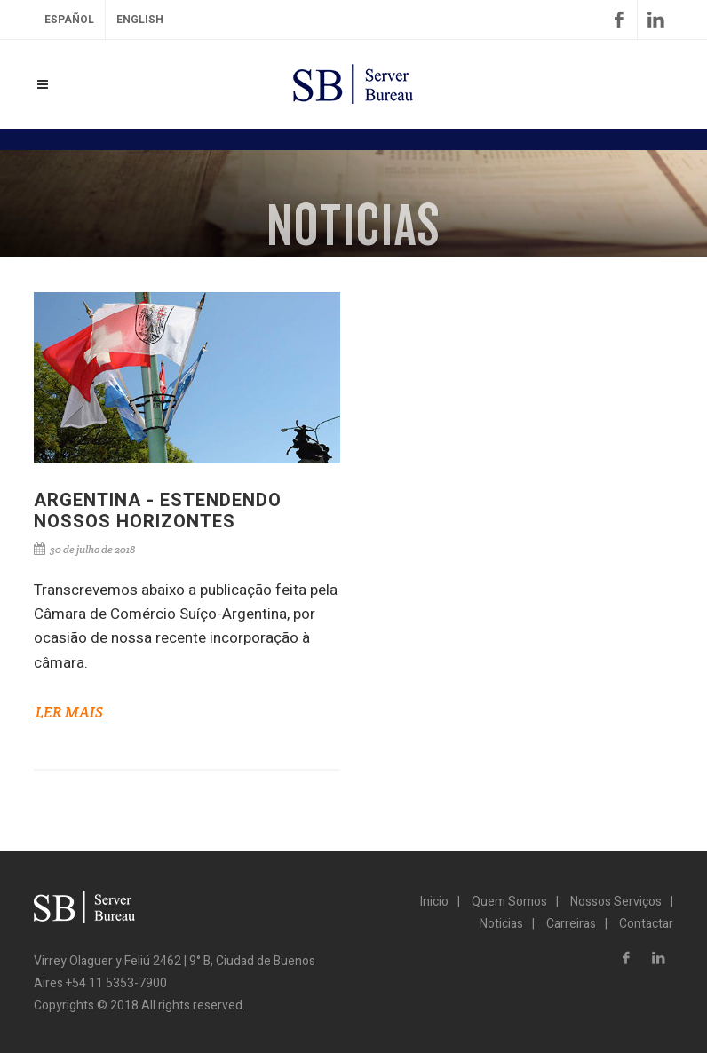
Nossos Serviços (616, 901)
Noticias (501, 923)
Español (69, 20)
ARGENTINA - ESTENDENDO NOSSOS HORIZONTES (158, 510)
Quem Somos (509, 901)
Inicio (434, 901)
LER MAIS (69, 712)
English (139, 20)
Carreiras (571, 923)
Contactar (646, 923)
